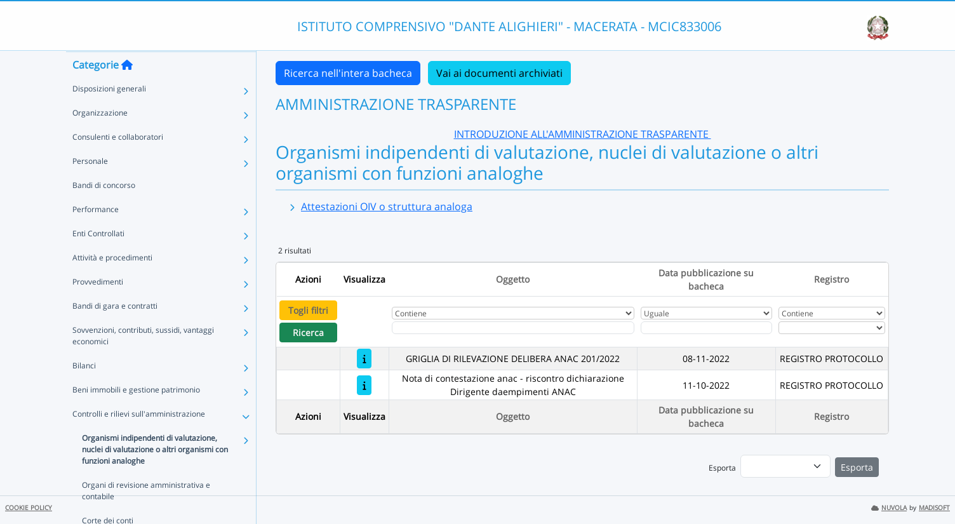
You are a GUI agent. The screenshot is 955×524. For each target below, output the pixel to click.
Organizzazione (100, 137)
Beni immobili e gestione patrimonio (136, 414)
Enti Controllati (98, 258)
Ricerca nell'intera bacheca (348, 73)
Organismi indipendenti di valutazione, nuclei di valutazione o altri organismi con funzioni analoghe (155, 474)
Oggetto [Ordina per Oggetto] (513, 279)
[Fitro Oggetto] (513, 327)
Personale (90, 185)
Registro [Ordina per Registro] (831, 279)
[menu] (785, 466)
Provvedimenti (97, 306)
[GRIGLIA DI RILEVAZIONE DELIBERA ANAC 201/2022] (364, 358)
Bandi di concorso (103, 210)
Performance (95, 234)
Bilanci (84, 390)
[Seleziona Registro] (831, 327)
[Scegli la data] (707, 327)
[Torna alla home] (127, 90)
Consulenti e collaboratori (117, 161)
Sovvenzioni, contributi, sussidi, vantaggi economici (143, 360)
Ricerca (308, 332)
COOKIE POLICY (28, 508)
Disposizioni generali (109, 113)
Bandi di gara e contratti (114, 330)
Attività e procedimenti (112, 282)
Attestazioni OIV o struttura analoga (386, 206)
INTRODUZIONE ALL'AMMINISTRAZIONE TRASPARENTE (582, 134)
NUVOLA (889, 508)
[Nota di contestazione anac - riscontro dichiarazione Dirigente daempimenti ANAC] (364, 385)
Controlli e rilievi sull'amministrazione (138, 438)
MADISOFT (934, 508)
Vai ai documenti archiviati (499, 73)
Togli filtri (308, 310)
